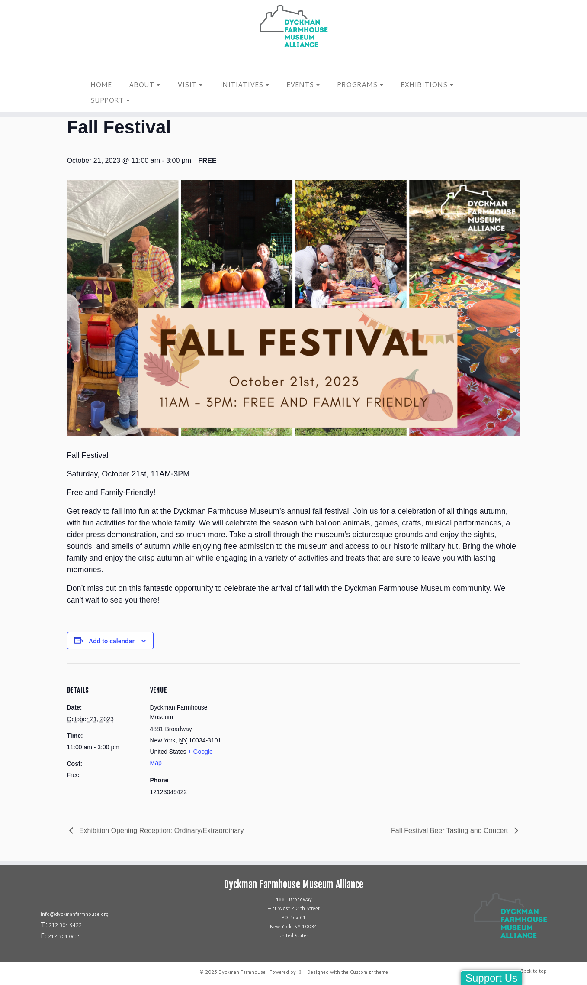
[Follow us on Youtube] (109, 64)
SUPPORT (110, 100)
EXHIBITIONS (427, 84)
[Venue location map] (278, 723)
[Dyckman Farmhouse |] (293, 26)
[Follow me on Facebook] (92, 64)
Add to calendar (112, 641)
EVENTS (303, 84)
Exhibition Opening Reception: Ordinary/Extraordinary (160, 830)
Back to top (533, 971)
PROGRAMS (360, 84)
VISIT (189, 84)
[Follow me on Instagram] (87, 64)
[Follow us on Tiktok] (98, 64)
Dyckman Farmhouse (242, 972)
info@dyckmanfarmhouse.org (75, 913)
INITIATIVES (244, 84)
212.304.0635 (64, 936)
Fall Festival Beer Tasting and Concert (450, 830)
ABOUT (144, 84)
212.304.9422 (65, 925)
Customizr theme (369, 972)
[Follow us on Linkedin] (103, 64)
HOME (101, 84)
